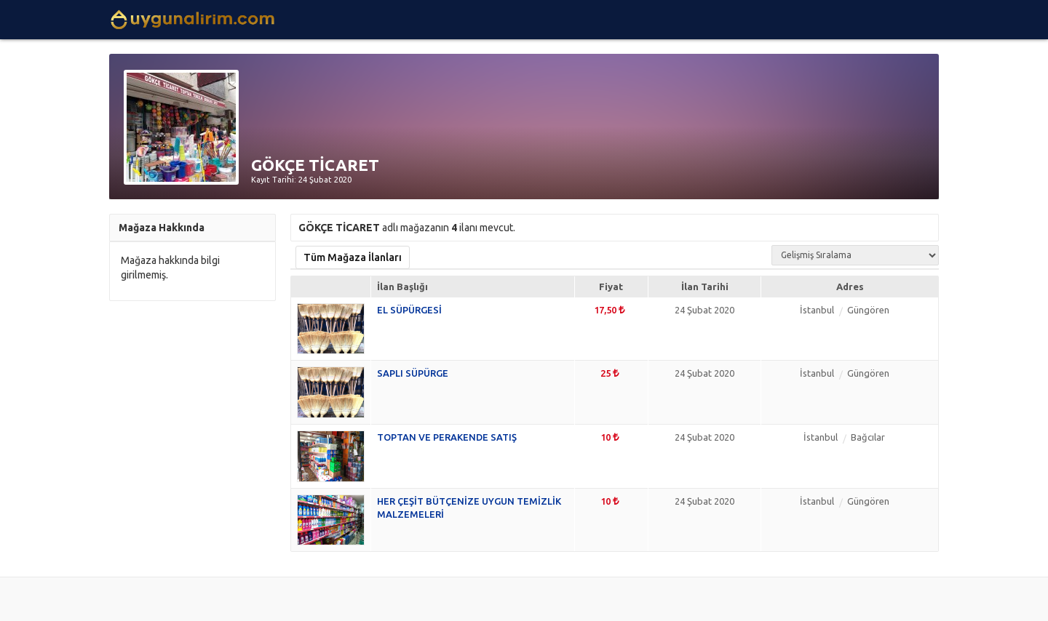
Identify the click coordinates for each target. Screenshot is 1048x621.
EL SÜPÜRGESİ (409, 310)
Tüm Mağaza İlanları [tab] (352, 257)
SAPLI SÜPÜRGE (412, 373)
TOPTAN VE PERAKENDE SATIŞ (447, 437)
